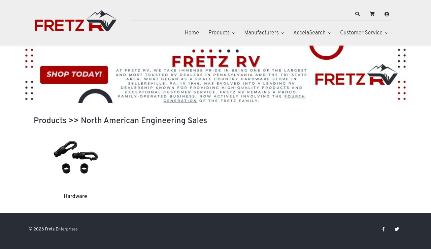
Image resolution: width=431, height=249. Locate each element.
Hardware (75, 196)
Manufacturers (261, 33)
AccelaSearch (309, 33)
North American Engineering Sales (144, 121)
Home (192, 33)
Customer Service (361, 33)
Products (219, 33)
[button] (357, 14)
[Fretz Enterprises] (76, 24)
